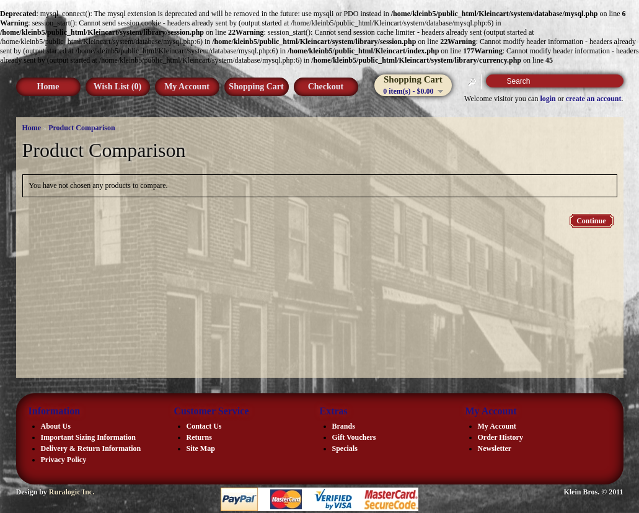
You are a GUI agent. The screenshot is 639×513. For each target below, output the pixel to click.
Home (48, 86)
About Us (56, 426)
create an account (594, 98)
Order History (500, 437)
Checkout (326, 86)
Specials (345, 448)
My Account (186, 86)
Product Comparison (81, 127)
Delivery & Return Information (91, 448)
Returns (199, 437)
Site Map (201, 448)
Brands (343, 426)
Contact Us (204, 426)
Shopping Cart (256, 86)
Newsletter (495, 448)
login (547, 98)
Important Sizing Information (88, 437)
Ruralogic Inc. (71, 492)
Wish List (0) (118, 86)
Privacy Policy (64, 459)
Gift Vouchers (354, 437)
